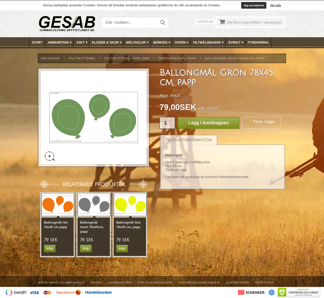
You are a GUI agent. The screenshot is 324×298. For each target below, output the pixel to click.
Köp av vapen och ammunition (61, 282)
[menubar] (162, 42)
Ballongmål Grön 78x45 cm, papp (234, 58)
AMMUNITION (60, 43)
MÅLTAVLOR (138, 43)
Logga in (205, 22)
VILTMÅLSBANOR (209, 43)
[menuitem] (37, 42)
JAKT (82, 43)
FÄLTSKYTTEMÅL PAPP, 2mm (127, 58)
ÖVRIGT (236, 43)
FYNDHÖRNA (258, 42)
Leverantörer (237, 282)
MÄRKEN (162, 43)
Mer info (275, 5)
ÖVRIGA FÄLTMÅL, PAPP (177, 58)
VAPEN (182, 43)
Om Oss (96, 282)
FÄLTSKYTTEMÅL (82, 58)
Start (37, 42)
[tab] (188, 140)
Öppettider (264, 282)
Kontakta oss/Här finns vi (199, 282)
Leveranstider (120, 282)
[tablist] (222, 162)
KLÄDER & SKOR (107, 43)
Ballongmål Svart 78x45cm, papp (92, 227)
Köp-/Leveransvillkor (155, 282)
